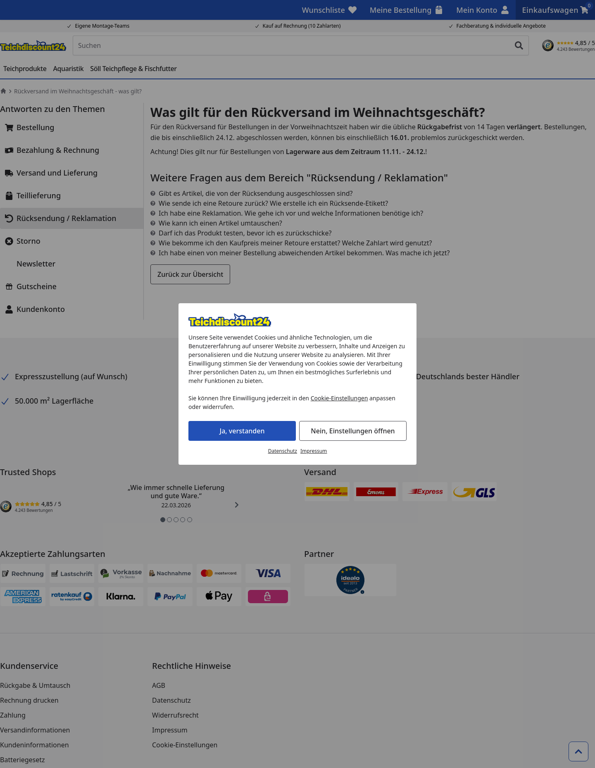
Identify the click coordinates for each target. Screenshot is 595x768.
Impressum (313, 450)
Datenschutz (282, 450)
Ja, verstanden (242, 430)
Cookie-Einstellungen (339, 398)
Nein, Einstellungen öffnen (353, 430)
